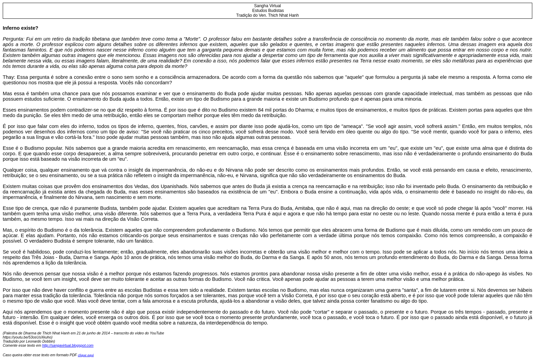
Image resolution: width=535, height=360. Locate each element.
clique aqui (86, 355)
